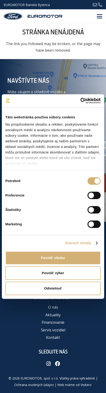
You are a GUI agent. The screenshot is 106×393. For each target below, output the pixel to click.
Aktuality (53, 314)
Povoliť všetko (53, 258)
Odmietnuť (53, 288)
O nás (53, 307)
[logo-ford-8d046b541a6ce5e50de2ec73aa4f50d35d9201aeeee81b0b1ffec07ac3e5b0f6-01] (13, 16)
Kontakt (53, 337)
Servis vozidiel (53, 330)
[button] (99, 16)
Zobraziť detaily (78, 243)
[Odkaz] (95, 4)
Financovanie (53, 322)
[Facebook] (57, 363)
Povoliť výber (53, 273)
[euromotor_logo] (45, 16)
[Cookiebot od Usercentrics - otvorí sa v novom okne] (80, 101)
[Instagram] (48, 363)
